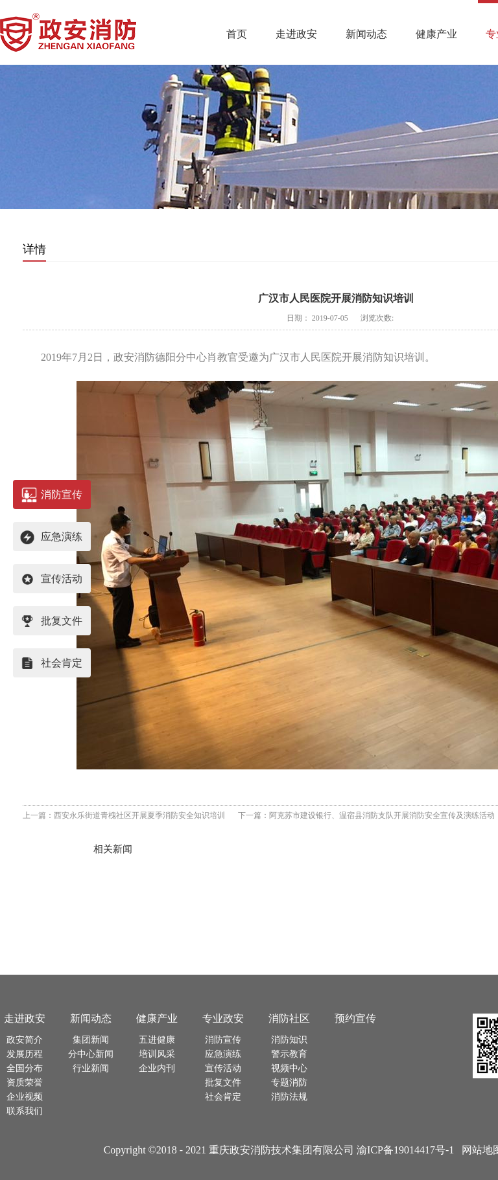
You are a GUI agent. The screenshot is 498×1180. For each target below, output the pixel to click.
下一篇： (366, 815)
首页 (236, 34)
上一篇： (124, 815)
